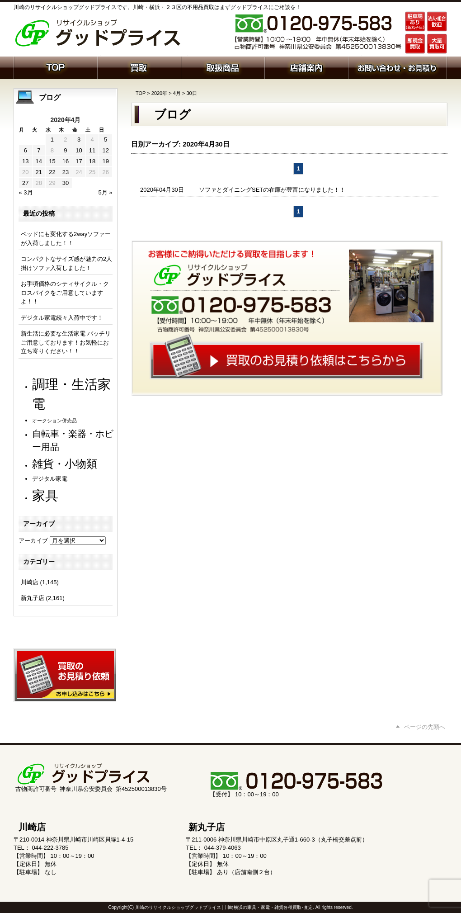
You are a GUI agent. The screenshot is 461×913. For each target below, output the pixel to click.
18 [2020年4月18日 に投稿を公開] (92, 161)
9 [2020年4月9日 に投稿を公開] (65, 150)
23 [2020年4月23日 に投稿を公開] (65, 172)
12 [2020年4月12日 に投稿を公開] (105, 150)
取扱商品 (222, 67)
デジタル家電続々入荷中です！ (62, 317)
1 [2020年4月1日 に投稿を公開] (52, 139)
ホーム (55, 67)
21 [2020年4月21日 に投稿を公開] (39, 172)
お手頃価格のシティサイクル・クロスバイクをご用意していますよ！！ (65, 292)
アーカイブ (33, 540)
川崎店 (29, 582)
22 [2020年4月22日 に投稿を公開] (52, 172)
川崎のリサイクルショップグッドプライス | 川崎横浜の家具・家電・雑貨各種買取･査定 (224, 907)
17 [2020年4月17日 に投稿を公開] (78, 161)
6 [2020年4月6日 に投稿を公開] (25, 150)
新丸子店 (32, 598)
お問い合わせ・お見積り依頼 (397, 67)
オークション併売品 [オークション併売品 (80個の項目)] (54, 420)
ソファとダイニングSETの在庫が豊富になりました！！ (272, 189)
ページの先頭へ (424, 727)
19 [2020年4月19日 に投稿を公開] (105, 161)
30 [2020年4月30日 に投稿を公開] (65, 183)
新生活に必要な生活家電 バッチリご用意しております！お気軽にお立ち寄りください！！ (66, 342)
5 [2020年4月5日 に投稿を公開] (105, 139)
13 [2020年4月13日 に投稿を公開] (25, 161)
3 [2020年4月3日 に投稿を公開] (78, 139)
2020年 (159, 93)
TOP (141, 93)
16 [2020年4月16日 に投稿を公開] (65, 161)
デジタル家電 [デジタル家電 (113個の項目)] (49, 478)
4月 (177, 93)
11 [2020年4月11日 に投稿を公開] (92, 150)
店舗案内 (306, 67)
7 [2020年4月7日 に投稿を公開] (38, 150)
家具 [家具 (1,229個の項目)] (45, 495)
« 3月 (26, 192)
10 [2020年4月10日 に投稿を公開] (78, 150)
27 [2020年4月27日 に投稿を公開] (25, 183)
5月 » (105, 192)
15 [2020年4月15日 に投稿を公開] (52, 161)
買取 (139, 67)
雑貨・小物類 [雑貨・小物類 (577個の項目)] (64, 464)
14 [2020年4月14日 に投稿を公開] (39, 161)
